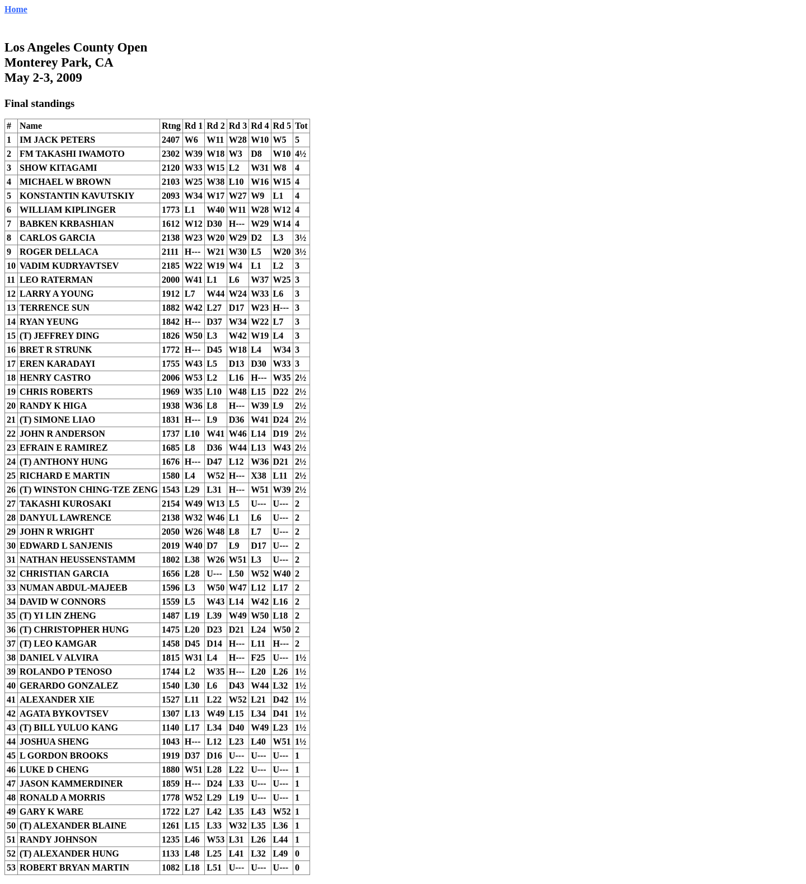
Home (15, 9)
